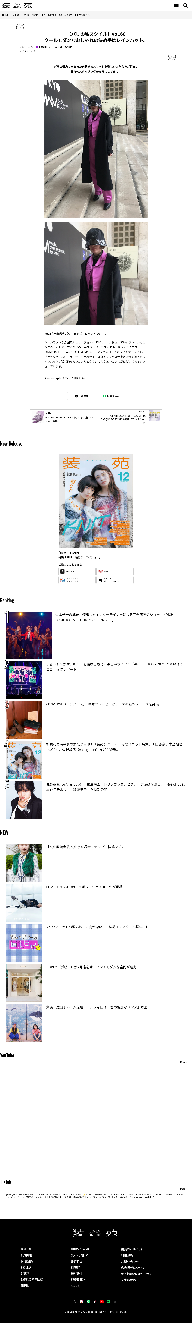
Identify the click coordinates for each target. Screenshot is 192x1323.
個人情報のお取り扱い (136, 1273)
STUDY (25, 1273)
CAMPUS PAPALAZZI (32, 1279)
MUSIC (24, 1286)
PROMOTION (78, 1279)
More (182, 1062)
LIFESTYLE (76, 1261)
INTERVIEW (27, 1261)
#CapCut (125, 1197)
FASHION (44, 47)
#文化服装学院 (75, 1197)
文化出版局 (128, 1279)
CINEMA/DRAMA (80, 1249)
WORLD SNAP (63, 47)
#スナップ (98, 1197)
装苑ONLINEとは (132, 1249)
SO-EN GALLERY (80, 1255)
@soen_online (12, 1194)
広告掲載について (133, 1267)
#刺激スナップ (87, 1197)
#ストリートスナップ (112, 1197)
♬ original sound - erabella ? (142, 1197)
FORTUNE (76, 1273)
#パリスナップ (27, 51)
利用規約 (127, 1255)
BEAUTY (75, 1267)
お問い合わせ (130, 1261)
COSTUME (26, 1255)
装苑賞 (75, 1286)
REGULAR (26, 1267)
